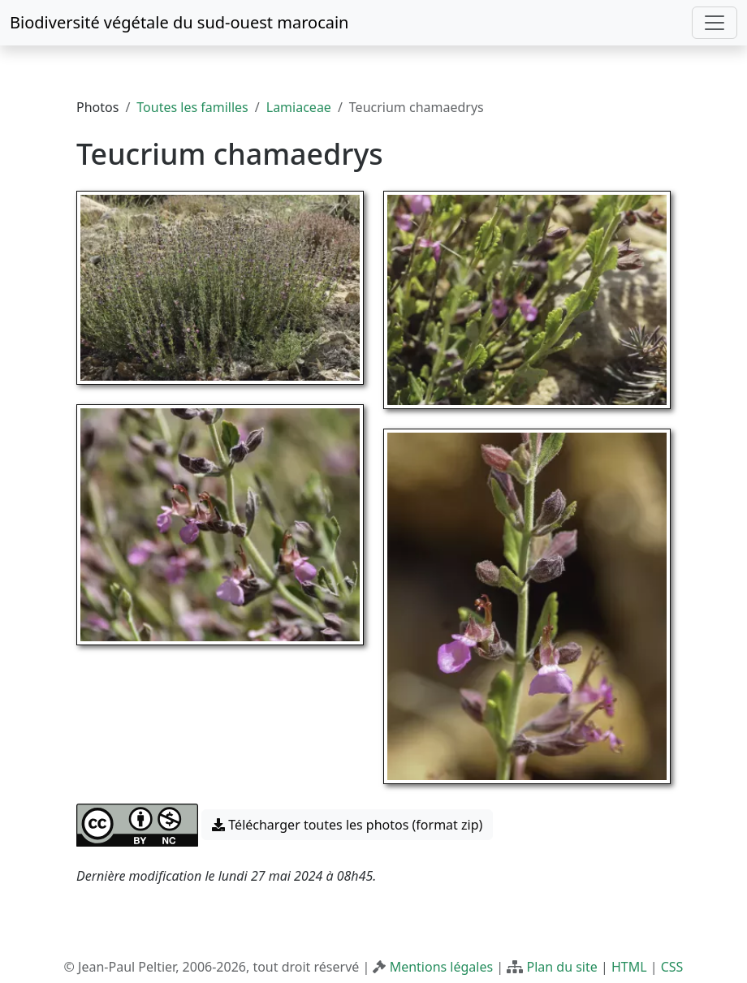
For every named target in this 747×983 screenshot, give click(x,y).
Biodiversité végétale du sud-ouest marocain (179, 22)
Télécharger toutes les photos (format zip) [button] (347, 825)
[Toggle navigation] (714, 22)
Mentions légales (442, 967)
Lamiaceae (298, 107)
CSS (672, 967)
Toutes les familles (192, 107)
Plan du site (561, 967)
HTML (629, 967)
